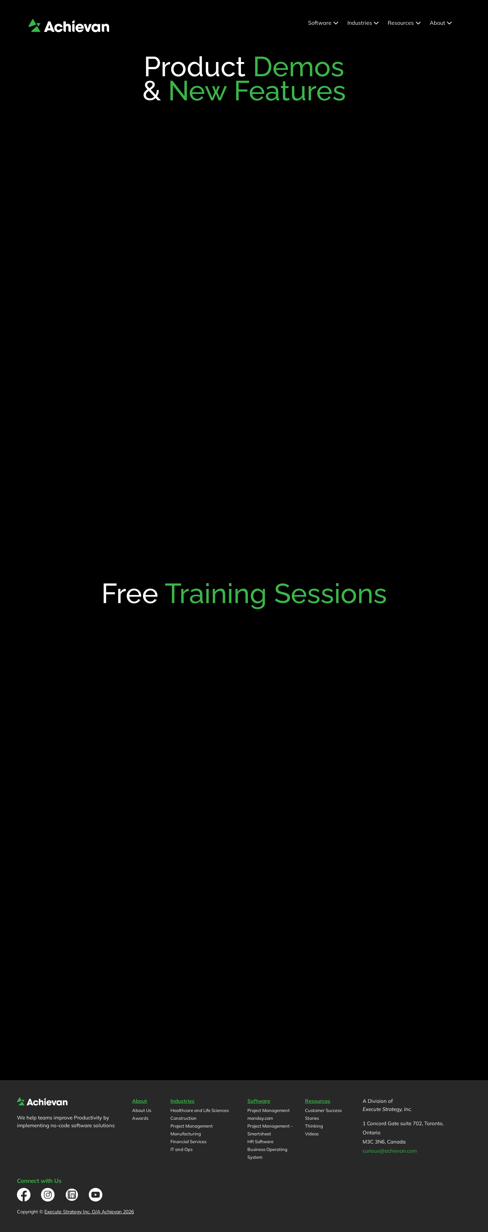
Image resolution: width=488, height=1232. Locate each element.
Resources (405, 23)
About (441, 23)
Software (323, 23)
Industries (363, 23)
